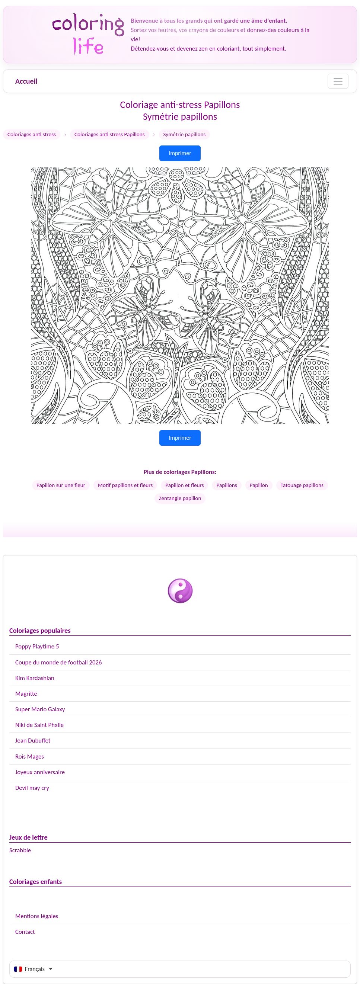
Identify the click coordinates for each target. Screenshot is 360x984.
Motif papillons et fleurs (125, 485)
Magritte (26, 694)
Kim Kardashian (34, 678)
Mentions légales (36, 916)
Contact (25, 932)
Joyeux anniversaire (40, 772)
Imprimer (180, 153)
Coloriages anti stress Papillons (109, 134)
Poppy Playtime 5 (37, 646)
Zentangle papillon (180, 498)
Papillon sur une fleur (60, 485)
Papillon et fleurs (184, 485)
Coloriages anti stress (31, 134)
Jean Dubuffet (32, 740)
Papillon (259, 485)
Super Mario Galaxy (40, 709)
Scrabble (20, 850)
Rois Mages (29, 756)
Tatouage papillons (302, 485)
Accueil (26, 81)
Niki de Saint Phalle (39, 725)
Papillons (226, 485)
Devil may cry (32, 788)
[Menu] (338, 81)
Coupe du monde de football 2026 (58, 662)
